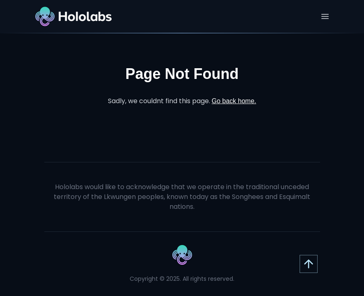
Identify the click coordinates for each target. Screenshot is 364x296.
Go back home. (234, 100)
